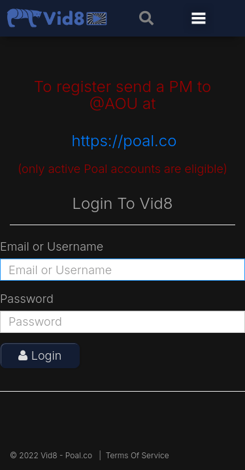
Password (27, 299)
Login (39, 355)
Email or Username (51, 246)
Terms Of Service (137, 455)
